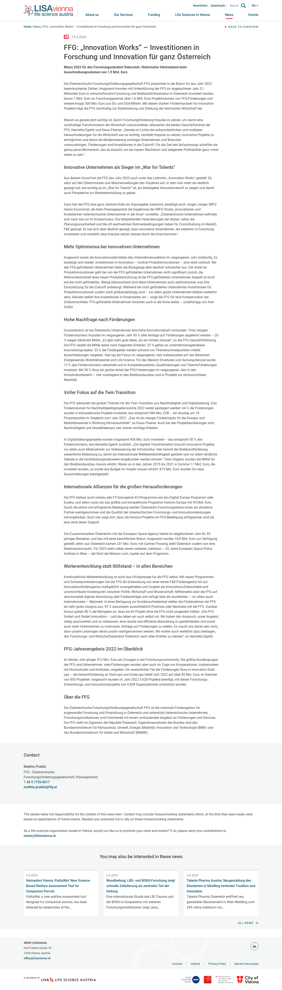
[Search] (235, 6)
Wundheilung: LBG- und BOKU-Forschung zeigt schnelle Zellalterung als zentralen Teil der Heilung (140, 886)
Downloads (218, 5)
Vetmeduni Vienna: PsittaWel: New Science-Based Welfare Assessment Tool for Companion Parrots (58, 886)
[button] (123, 15)
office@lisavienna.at (37, 958)
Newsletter (200, 5)
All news (248, 923)
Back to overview (241, 27)
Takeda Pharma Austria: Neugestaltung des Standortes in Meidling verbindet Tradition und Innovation (221, 886)
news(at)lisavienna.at (40, 836)
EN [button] (253, 5)
